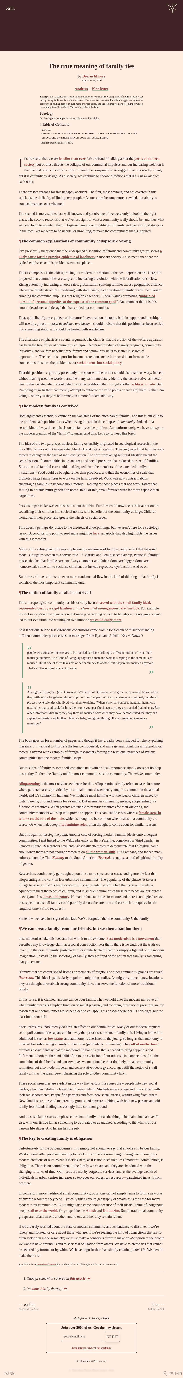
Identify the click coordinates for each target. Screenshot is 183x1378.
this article (77, 1278)
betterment (65, 133)
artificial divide (143, 384)
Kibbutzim (111, 1211)
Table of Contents (54, 124)
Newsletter (100, 89)
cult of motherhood (144, 1044)
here (96, 533)
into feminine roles (72, 824)
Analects (81, 89)
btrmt (106, 1318)
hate (35, 1289)
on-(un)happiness (97, 138)
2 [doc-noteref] (36, 471)
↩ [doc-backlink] (88, 1278)
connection (49, 133)
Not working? (103, 1348)
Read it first (78, 1348)
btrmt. (11, 8)
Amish (91, 1211)
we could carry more (106, 620)
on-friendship (66, 138)
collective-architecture (120, 133)
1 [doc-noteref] (84, 196)
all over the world (43, 1211)
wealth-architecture (88, 133)
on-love (80, 138)
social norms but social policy (99, 363)
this (42, 1289)
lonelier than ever (72, 158)
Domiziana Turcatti (46, 1264)
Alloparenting (29, 784)
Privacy (90, 1348)
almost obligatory (56, 897)
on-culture (48, 138)
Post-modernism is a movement (130, 938)
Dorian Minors (93, 76)
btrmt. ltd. (85, 1361)
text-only (102, 1361)
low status (55, 1038)
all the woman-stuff (100, 852)
